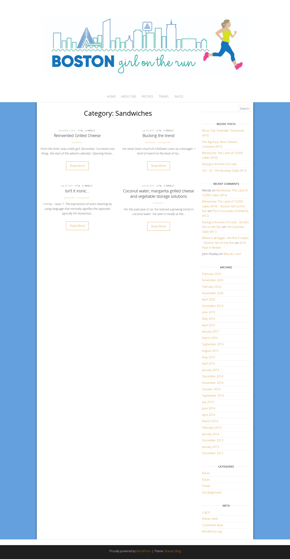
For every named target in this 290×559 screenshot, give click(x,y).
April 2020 (208, 299)
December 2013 (212, 440)
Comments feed (212, 525)
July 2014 (208, 402)
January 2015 (210, 370)
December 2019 (212, 306)
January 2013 (210, 447)
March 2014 (210, 421)
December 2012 (212, 453)
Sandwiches (76, 142)
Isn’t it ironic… (77, 190)
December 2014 (212, 376)
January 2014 (210, 434)
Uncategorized (164, 142)
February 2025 (211, 274)
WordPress (143, 551)
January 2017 (210, 331)
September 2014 (213, 395)
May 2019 (208, 319)
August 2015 (210, 351)
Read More (77, 166)
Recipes (147, 96)
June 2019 (208, 312)
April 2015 (208, 363)
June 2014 (208, 408)
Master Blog (173, 551)
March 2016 (210, 338)
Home (111, 96)
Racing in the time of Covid (219, 164)
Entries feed (210, 519)
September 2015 (213, 344)
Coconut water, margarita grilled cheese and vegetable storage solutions (158, 193)
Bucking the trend (158, 135)
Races (179, 96)
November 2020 (212, 293)
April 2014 (208, 415)
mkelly (91, 130)
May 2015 (208, 357)
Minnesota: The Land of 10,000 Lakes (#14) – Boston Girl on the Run (223, 206)
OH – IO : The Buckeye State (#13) (224, 170)
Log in (206, 512)
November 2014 (212, 383)
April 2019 (208, 325)
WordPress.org (212, 531)
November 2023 (212, 280)
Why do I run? (232, 254)
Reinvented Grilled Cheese (77, 135)
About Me (128, 96)
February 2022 (211, 287)
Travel (164, 96)
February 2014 (211, 427)
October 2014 (211, 389)
